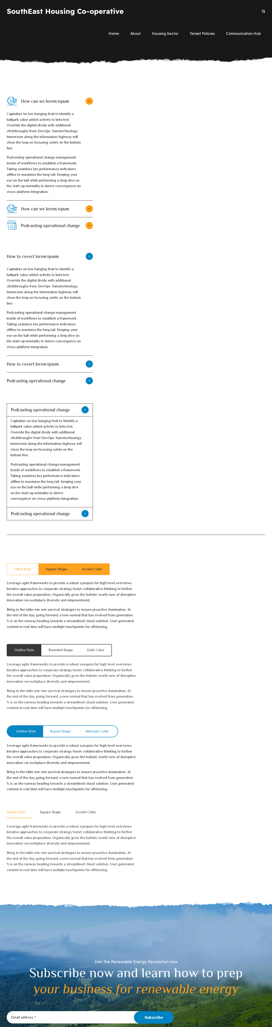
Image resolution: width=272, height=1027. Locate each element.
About (135, 33)
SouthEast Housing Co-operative (65, 11)
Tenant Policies (202, 33)
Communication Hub (243, 33)
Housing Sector (165, 33)
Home (114, 33)
